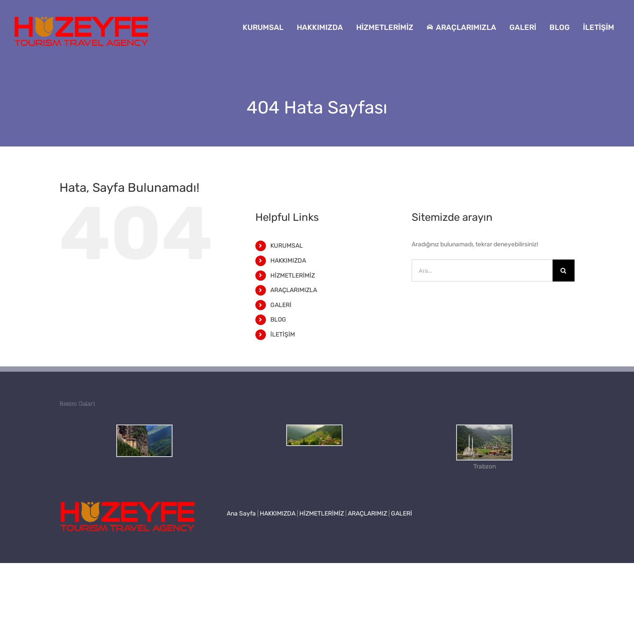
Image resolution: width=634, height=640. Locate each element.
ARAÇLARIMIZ (367, 513)
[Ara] (564, 271)
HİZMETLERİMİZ (292, 275)
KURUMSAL (286, 245)
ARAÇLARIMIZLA (293, 290)
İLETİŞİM (282, 334)
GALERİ (280, 305)
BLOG (278, 319)
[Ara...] (482, 271)
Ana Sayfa (241, 513)
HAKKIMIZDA (288, 260)
